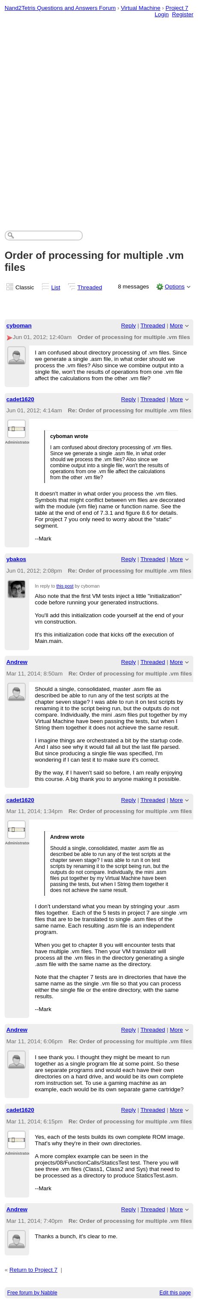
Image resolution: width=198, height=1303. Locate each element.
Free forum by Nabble (32, 1293)
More (176, 325)
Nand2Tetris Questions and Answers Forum (60, 8)
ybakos (16, 559)
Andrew (16, 662)
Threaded (90, 287)
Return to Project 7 (33, 1270)
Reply (128, 325)
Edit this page (175, 1293)
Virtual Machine (140, 8)
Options (174, 286)
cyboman (19, 325)
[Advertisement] (99, 119)
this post (64, 585)
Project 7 (176, 8)
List (55, 287)
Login (162, 14)
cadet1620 (20, 399)
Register (182, 14)
